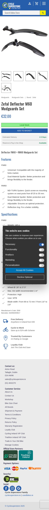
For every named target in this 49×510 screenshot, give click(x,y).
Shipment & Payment (13, 411)
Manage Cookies (12, 445)
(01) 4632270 (10, 383)
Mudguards (5, 97)
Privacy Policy (10, 418)
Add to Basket (24, 131)
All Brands (9, 407)
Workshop (9, 399)
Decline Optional (24, 277)
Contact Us (9, 396)
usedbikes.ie (27, 495)
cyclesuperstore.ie (13, 495)
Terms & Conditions (13, 415)
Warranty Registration (14, 426)
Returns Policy (11, 422)
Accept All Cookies (24, 270)
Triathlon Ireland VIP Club (15, 437)
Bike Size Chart (11, 403)
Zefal (34, 97)
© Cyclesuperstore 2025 (15, 506)
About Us (9, 392)
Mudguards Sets (17, 97)
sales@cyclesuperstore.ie (15, 379)
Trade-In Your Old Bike (14, 441)
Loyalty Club (10, 430)
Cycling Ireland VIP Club (15, 433)
